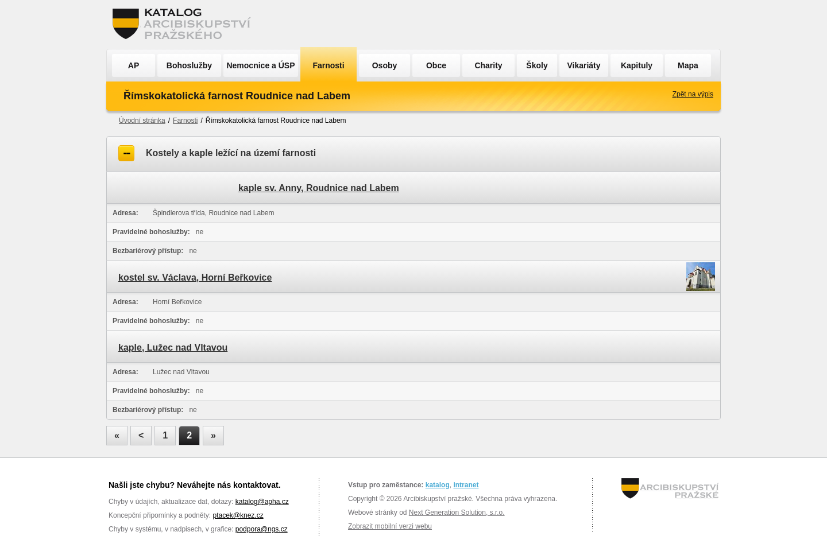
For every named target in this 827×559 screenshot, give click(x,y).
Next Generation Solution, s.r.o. (457, 512)
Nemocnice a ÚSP (260, 65)
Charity (488, 65)
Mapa (688, 65)
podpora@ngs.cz (261, 529)
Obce (436, 65)
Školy (536, 65)
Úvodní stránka (142, 121)
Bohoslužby (189, 65)
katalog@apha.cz (262, 502)
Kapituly (636, 65)
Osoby (384, 65)
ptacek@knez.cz (237, 515)
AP (133, 65)
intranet (465, 485)
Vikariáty (583, 65)
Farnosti (328, 65)
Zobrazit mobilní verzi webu (390, 526)
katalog (438, 485)
